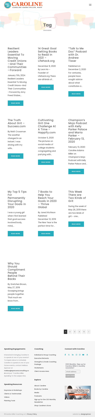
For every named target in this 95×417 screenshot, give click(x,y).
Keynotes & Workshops (13, 390)
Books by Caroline (41, 389)
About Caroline (40, 386)
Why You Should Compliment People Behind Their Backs (16, 271)
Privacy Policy (32, 414)
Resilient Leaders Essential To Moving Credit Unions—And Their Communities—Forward (17, 59)
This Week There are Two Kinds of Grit (77, 196)
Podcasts (38, 396)
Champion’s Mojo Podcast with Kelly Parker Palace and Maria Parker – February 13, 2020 (77, 131)
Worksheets (39, 368)
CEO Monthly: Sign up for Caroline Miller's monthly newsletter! (75, 366)
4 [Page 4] (79, 332)
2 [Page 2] (69, 332)
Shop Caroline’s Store (42, 405)
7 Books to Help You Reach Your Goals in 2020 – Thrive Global (47, 199)
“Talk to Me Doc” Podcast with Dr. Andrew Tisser (77, 55)
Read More (15, 103)
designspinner (86, 414)
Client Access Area (41, 371)
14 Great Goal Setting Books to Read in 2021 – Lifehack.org (47, 55)
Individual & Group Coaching (45, 355)
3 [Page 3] (74, 332)
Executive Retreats (41, 358)
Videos (6, 397)
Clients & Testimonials (12, 394)
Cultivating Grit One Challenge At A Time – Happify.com (47, 126)
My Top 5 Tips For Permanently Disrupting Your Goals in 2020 (17, 199)
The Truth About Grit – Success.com (17, 123)
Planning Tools (9, 400)
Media (36, 392)
